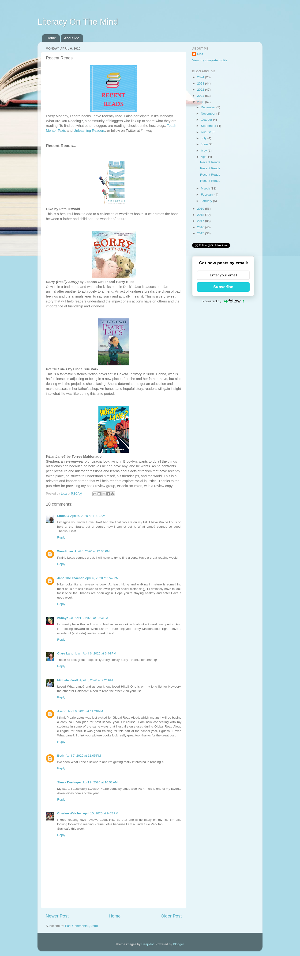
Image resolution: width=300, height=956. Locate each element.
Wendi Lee (65, 551)
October (207, 119)
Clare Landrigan (69, 653)
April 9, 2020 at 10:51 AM (100, 782)
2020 (201, 102)
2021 (201, 95)
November (208, 113)
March (205, 188)
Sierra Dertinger (69, 782)
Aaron (61, 711)
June (205, 144)
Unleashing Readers (89, 130)
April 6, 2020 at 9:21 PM (96, 680)
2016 (201, 227)
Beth (60, 755)
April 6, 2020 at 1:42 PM (102, 578)
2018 (201, 215)
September (209, 126)
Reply (61, 537)
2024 (201, 77)
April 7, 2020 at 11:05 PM (83, 755)
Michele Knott (67, 680)
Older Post (171, 915)
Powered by (223, 301)
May (204, 150)
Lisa (200, 54)
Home (51, 38)
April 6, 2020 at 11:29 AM (87, 516)
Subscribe (223, 287)
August (206, 132)
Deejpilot (147, 944)
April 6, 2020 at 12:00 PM (91, 551)
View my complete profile (209, 60)
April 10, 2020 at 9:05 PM (100, 813)
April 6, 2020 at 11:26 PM (85, 711)
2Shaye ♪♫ (65, 618)
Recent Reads (210, 162)
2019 (201, 208)
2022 (201, 89)
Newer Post (57, 915)
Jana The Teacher (70, 578)
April (204, 157)
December (208, 107)
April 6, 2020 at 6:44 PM (99, 653)
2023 (201, 83)
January (207, 201)
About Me (71, 38)
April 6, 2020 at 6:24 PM (91, 618)
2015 (201, 233)
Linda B (63, 516)
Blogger (178, 944)
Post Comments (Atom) (81, 926)
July (204, 138)
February (207, 194)
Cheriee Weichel (69, 813)
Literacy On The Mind (78, 22)
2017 (201, 221)
